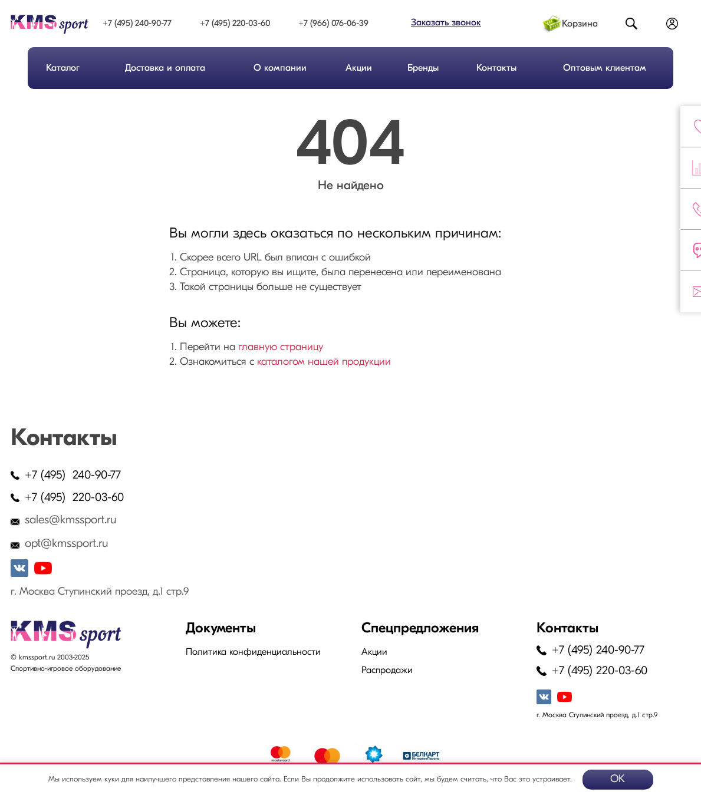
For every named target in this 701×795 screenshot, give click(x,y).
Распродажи (387, 670)
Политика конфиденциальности (253, 652)
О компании (280, 68)
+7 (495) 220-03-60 (235, 23)
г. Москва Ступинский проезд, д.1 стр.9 (100, 592)
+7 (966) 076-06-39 (333, 23)
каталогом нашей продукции (324, 362)
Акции (358, 68)
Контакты (496, 68)
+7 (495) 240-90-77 (137, 23)
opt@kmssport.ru (66, 544)
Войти (672, 24)
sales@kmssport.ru (71, 520)
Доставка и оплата (165, 68)
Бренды (423, 68)
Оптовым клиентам (604, 68)
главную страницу (280, 347)
